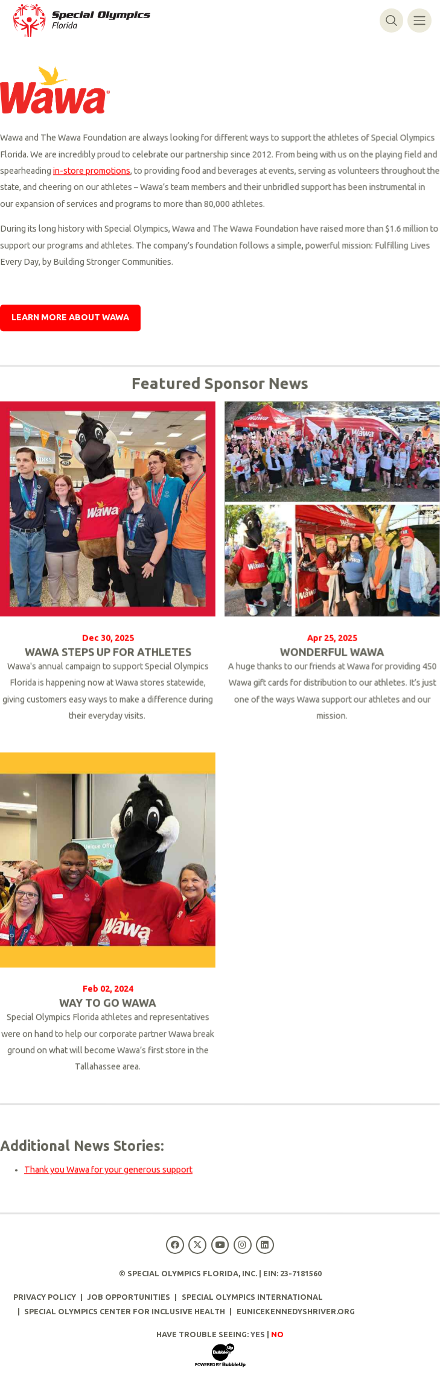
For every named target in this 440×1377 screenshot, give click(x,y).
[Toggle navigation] (419, 20)
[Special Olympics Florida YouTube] (220, 1244)
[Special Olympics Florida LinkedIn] (264, 1244)
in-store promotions (91, 172)
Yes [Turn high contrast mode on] (257, 1334)
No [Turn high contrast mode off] (277, 1334)
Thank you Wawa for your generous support (108, 1171)
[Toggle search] (391, 20)
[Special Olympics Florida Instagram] (242, 1244)
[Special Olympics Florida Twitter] (198, 1244)
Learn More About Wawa (70, 318)
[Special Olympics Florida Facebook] (175, 1244)
